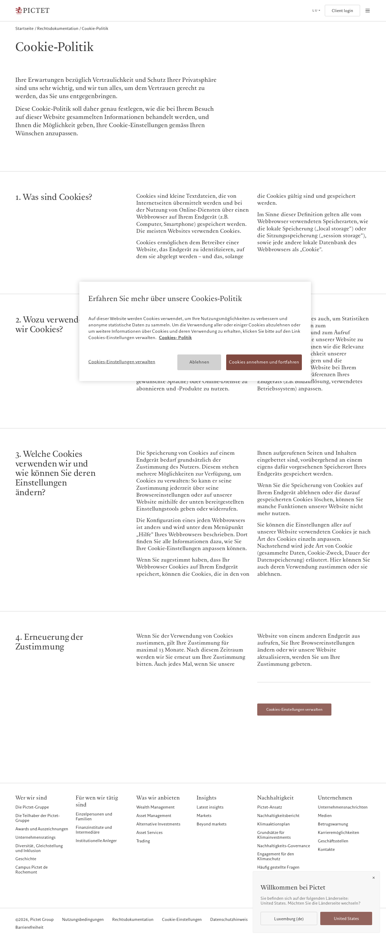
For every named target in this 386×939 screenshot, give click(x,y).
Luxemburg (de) (289, 919)
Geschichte (25, 858)
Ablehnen (199, 362)
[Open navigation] (367, 10)
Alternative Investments (158, 824)
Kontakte (326, 849)
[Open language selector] (316, 10)
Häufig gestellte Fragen (278, 867)
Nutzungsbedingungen (83, 919)
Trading (143, 841)
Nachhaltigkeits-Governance (283, 845)
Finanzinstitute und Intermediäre (94, 830)
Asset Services (149, 832)
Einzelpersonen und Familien (94, 816)
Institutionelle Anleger (96, 840)
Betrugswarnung (333, 824)
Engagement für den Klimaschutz (275, 856)
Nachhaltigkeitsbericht (278, 815)
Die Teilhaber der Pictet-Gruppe (37, 818)
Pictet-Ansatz (269, 807)
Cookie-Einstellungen (182, 919)
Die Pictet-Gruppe (32, 807)
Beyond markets (211, 824)
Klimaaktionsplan (273, 824)
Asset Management (153, 815)
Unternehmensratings (35, 837)
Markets (204, 815)
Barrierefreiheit (29, 927)
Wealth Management (155, 807)
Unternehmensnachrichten (343, 807)
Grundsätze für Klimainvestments (274, 835)
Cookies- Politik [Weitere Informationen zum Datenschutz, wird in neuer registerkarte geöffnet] (175, 338)
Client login (342, 11)
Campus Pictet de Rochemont (31, 869)
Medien (325, 815)
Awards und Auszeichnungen (41, 829)
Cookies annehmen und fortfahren (264, 362)
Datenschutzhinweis (229, 919)
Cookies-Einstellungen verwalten (294, 709)
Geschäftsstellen (333, 841)
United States (346, 918)
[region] (195, 331)
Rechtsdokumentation (132, 919)
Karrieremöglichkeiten (338, 832)
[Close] (374, 877)
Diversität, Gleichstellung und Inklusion (39, 848)
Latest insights (210, 807)
